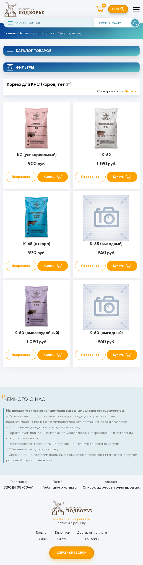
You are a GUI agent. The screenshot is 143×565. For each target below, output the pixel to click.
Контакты (92, 539)
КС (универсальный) (37, 154)
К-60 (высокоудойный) (37, 332)
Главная (9, 33)
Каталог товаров (24, 22)
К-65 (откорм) (36, 243)
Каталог (25, 33)
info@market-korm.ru (58, 487)
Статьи (62, 539)
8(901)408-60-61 (18, 487)
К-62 (106, 154)
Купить (49, 177)
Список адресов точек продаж (111, 487)
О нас (42, 539)
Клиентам (62, 532)
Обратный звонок (71, 552)
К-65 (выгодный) (106, 243)
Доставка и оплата (92, 532)
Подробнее (21, 177)
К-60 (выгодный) (106, 332)
